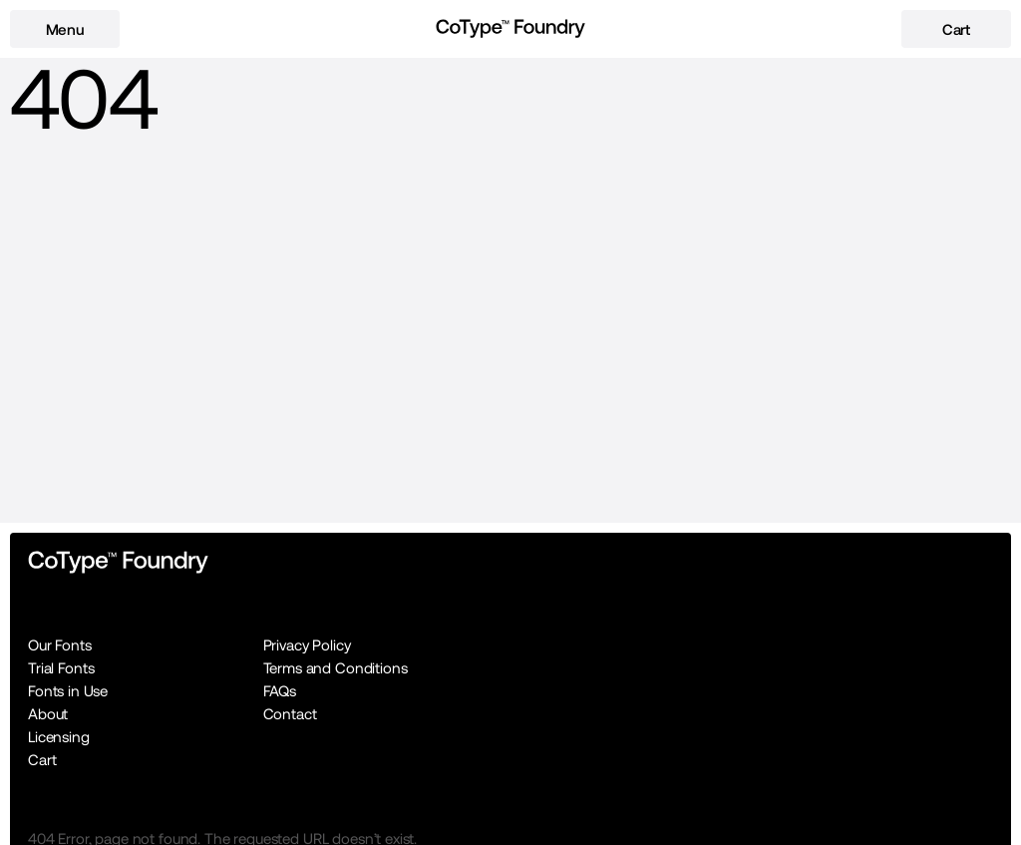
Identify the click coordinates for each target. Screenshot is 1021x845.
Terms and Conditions (335, 667)
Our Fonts (60, 644)
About (48, 713)
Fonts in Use (68, 690)
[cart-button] (956, 29)
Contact (290, 713)
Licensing (59, 736)
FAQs (279, 690)
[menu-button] (65, 29)
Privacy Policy (307, 644)
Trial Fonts (61, 667)
